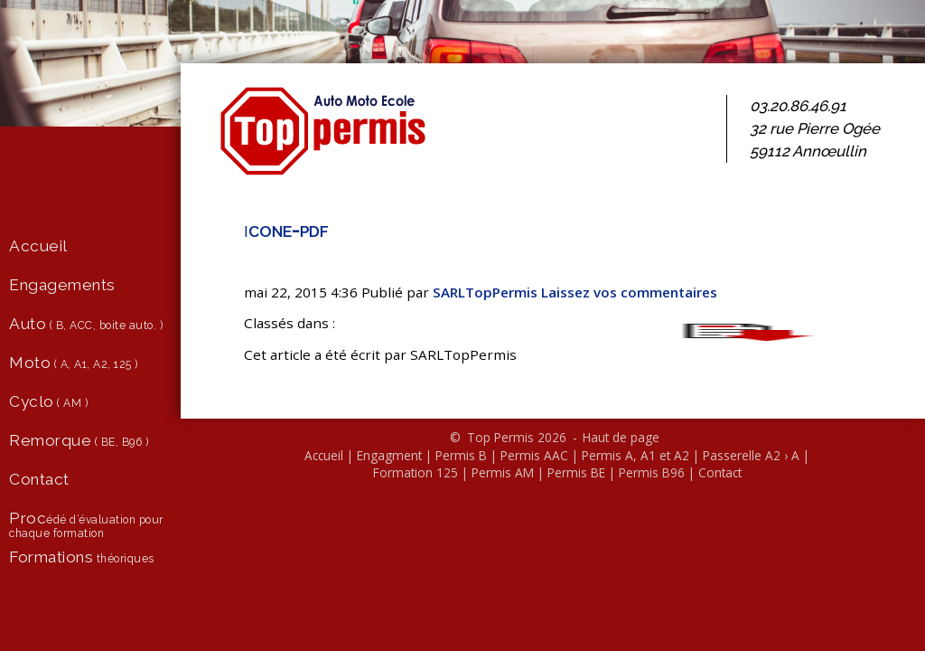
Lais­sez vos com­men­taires (629, 292)
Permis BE (576, 472)
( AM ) (48, 401)
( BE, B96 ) (78, 440)
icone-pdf (286, 229)
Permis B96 (652, 472)
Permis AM (503, 472)
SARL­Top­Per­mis (485, 292)
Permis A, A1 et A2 (635, 455)
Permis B (461, 455)
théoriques (81, 557)
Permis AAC (534, 455)
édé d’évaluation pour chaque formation (86, 524)
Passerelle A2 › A (751, 455)
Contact (720, 472)
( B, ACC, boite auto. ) (86, 324)
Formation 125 (415, 472)
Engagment (389, 455)
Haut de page (621, 437)
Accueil (323, 455)
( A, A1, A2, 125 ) (73, 363)
